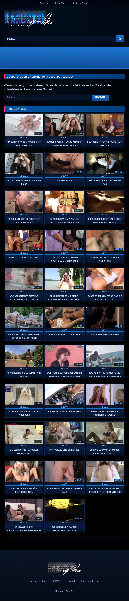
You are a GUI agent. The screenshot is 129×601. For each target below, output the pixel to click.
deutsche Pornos (81, 3)
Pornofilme (60, 3)
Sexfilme (44, 3)
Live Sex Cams (90, 581)
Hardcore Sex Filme (65, 591)
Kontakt (70, 581)
